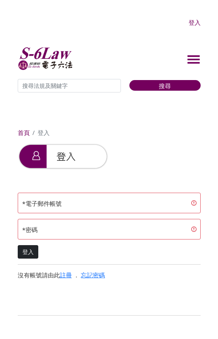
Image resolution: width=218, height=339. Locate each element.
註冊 (66, 275)
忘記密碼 (93, 275)
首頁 (24, 133)
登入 (195, 22)
